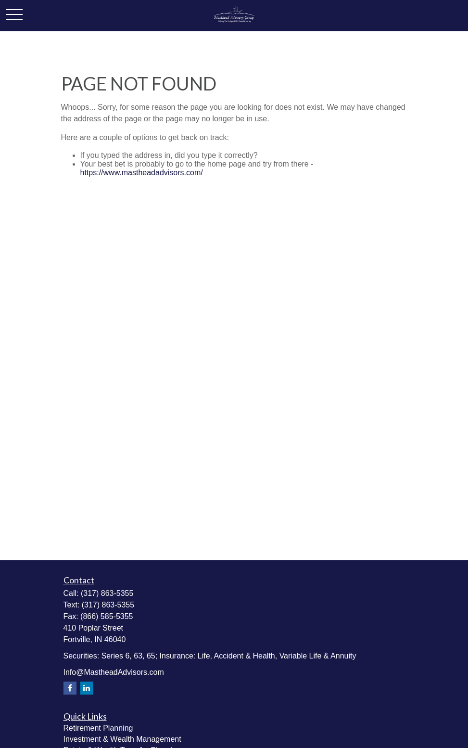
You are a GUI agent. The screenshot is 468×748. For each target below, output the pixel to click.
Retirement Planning (98, 728)
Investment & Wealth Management (122, 739)
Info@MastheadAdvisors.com (113, 672)
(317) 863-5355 (107, 593)
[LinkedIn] (86, 688)
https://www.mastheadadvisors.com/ (141, 172)
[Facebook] (69, 688)
